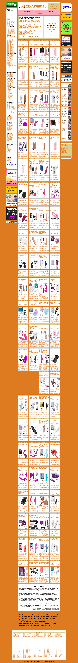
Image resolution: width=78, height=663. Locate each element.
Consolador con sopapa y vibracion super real (22, 280)
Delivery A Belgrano (37, 633)
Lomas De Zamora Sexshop (48, 636)
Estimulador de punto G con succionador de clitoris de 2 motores (34, 256)
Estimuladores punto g (10, 112)
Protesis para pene (10, 141)
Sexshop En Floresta (26, 652)
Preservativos (9, 129)
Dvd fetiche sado (9, 92)
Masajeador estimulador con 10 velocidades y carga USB (55, 114)
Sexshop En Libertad (58, 655)
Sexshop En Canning (58, 647)
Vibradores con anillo (10, 134)
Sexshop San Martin (22, 33)
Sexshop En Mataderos (16, 657)
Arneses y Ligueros (10, 55)
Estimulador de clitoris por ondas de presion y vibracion (54, 516)
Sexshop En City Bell (16, 649)
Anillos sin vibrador (10, 135)
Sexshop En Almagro (37, 644)
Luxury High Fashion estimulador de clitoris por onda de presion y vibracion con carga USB (55, 539)
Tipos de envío (54, 6)
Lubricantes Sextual (10, 25)
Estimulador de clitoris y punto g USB (43, 280)
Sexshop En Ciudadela (37, 649)
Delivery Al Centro (36, 635)
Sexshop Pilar (21, 36)
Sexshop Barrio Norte (23, 22)
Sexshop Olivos (22, 32)
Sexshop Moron (22, 29)
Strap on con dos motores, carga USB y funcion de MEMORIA (22, 469)
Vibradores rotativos (10, 50)
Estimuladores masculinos (11, 110)
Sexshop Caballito (22, 24)
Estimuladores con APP (10, 103)
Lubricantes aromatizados (11, 14)
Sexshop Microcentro (23, 23)
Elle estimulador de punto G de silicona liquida (55, 161)
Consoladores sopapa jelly (11, 32)
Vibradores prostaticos (10, 47)
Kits (7, 143)
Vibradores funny (9, 41)
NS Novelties (9, 150)
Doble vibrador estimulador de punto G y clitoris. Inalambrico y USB (44, 516)
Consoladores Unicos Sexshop (17, 633)
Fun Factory (9, 156)
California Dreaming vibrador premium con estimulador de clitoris (33, 539)
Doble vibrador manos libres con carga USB (22, 138)
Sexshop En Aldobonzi (26, 644)
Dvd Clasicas (9, 99)
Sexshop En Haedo (26, 653)
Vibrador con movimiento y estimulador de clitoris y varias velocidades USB (33, 492)
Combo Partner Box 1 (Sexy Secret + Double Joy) (23, 516)
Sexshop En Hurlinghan (37, 653)
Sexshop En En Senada (16, 651)
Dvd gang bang (9, 93)
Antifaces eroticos (9, 124)
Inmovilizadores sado (10, 82)
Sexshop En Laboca (16, 655)
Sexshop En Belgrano (47, 645)
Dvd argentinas (9, 89)
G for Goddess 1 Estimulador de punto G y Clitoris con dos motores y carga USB (54, 421)
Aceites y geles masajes (10, 11)
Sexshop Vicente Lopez (23, 35)
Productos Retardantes (10, 142)
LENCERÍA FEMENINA (64, 147)
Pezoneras (8, 131)
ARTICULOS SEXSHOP (64, 144)
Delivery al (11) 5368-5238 (12, 163)
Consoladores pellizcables (11, 30)
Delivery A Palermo (33, 5)
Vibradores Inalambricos (10, 44)
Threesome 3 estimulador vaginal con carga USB (43, 114)
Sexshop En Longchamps (27, 656)
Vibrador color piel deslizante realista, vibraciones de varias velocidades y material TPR (54, 67)
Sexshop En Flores (16, 652)
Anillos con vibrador (10, 38)
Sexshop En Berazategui (27, 646)
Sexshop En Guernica (16, 653)
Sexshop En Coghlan (58, 649)
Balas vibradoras (9, 104)
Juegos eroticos (9, 128)
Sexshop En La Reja (47, 654)
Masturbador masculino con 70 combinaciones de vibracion (23, 492)
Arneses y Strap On (10, 137)
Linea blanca (9, 84)
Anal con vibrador (9, 117)
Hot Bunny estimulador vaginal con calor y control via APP (54, 374)
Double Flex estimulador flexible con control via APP (33, 398)
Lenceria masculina (10, 76)
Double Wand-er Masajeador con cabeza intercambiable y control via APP (44, 563)
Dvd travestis (9, 101)
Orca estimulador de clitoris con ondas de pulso (23, 303)
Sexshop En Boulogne (16, 647)
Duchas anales (9, 116)
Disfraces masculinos (10, 75)
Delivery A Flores (25, 634)
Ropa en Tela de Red (10, 67)
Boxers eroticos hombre (10, 74)
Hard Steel (8, 155)
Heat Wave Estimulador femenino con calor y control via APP (22, 398)
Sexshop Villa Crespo (23, 27)
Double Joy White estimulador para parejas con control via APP (33, 279)
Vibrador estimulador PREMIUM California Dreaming (21, 539)
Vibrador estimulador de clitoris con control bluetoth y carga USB (33, 468)
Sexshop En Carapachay (16, 648)
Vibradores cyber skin (10, 40)
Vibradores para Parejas (10, 37)
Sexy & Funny (9, 154)
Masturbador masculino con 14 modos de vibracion (55, 350)
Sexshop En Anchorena (47, 644)
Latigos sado (9, 83)
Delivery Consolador (47, 635)
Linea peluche (9, 85)
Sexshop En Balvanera (16, 645)
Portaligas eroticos (10, 64)
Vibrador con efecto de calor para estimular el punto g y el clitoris (55, 398)
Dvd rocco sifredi (9, 98)
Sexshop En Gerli (47, 652)
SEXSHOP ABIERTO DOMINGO (66, 154)
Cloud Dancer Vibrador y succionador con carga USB (55, 232)
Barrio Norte (53, 11)
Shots (8, 153)
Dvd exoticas (9, 91)
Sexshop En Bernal (47, 646)
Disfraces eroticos (9, 61)
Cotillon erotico (9, 126)
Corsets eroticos (9, 60)
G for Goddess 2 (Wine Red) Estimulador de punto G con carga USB (23, 445)
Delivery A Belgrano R (47, 633)
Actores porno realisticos (10, 27)
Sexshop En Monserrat (26, 657)
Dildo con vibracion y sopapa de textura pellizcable (32, 161)
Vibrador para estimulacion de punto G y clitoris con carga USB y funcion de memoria (33, 350)
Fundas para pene (9, 139)
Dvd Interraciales (9, 96)
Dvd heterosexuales (10, 95)
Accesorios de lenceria (10, 54)
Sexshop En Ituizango (47, 653)
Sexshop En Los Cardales (38, 656)
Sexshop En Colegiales (26, 650)
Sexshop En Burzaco (37, 647)
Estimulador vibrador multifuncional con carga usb (54, 209)
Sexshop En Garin (36, 652)
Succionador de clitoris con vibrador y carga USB (23, 232)
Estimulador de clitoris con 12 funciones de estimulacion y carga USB (22, 114)
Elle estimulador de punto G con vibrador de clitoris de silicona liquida (55, 90)
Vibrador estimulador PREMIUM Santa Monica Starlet (43, 468)
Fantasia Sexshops (16, 636)
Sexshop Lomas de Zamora (24, 28)
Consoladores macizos (10, 28)
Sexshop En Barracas (37, 645)
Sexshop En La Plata (37, 654)
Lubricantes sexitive (10, 24)
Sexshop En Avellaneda (58, 644)
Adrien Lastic (9, 145)
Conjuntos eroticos (10, 59)
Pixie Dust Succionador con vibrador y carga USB (33, 303)
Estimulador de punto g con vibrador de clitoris (44, 256)
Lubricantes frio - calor (10, 16)
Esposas (8, 127)
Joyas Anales (9, 119)
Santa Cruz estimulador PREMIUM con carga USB (43, 539)
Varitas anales (9, 120)
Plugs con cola (9, 121)
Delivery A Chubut (15, 634)
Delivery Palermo (57, 635)
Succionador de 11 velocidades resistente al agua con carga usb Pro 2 (43, 327)
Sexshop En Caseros (26, 648)
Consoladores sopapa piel (11, 33)
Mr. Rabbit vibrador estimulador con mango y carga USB (43, 185)
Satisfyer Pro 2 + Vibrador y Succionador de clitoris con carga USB (44, 421)
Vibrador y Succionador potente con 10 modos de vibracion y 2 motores (22, 256)
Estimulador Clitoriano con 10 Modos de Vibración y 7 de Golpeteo (22, 327)
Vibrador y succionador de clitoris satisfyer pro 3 (33, 421)
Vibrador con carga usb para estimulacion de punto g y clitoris (34, 444)
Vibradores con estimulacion (11, 39)
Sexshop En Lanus (47, 655)
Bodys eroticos (9, 57)
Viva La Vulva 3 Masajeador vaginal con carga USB (33, 114)
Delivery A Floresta (36, 634)
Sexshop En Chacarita (58, 648)
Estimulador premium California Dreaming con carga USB (22, 563)
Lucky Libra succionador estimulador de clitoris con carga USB (54, 256)
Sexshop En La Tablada (58, 654)
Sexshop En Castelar (47, 648)
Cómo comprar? (54, 4)
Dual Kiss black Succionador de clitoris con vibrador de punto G (55, 303)
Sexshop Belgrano (22, 20)
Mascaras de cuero (10, 86)
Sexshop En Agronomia (16, 644)
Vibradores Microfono (10, 49)
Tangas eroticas (9, 68)
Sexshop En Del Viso (47, 650)
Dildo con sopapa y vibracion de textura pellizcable (42, 232)
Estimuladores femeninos (11, 109)
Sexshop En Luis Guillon (48, 656)
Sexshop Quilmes (64, 113)
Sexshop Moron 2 (64, 135)
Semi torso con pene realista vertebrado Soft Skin (44, 492)
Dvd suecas (8, 100)
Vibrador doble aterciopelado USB (53, 280)
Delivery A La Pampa (47, 634)
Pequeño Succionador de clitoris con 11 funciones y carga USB (22, 185)
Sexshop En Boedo (58, 646)
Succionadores (9, 105)
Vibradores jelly (9, 42)
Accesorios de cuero (10, 79)
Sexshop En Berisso (37, 646)
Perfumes (8, 23)
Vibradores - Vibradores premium (23, 40)
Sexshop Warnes (22, 34)
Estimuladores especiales (11, 108)
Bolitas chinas (9, 136)
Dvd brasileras (9, 90)
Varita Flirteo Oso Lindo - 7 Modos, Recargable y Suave (23, 43)
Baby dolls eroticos (10, 56)
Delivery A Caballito (58, 633)
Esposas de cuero (9, 81)
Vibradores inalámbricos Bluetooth (12, 36)
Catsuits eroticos (9, 58)
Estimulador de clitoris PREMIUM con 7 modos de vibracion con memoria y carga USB (44, 398)
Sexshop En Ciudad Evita (27, 649)
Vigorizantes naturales (10, 132)
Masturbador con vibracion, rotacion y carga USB (33, 563)
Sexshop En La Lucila (26, 654)
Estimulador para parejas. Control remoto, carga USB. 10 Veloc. (55, 469)
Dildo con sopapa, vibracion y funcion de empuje (33, 209)
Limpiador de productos (10, 12)
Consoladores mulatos (10, 29)
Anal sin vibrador (9, 118)
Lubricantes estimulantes (10, 15)
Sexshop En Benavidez (16, 646)
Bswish (8, 148)
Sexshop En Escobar (26, 651)
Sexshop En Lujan (57, 656)
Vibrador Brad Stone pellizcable (42, 138)
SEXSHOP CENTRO (64, 151)
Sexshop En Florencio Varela (59, 651)
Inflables (8, 140)
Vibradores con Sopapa (10, 51)
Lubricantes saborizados (10, 22)
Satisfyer (8, 152)
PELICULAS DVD (63, 150)
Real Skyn (8, 20)
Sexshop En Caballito (47, 647)
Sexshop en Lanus (36, 655)
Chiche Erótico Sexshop (26, 633)
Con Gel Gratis (9, 158)
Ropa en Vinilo (9, 66)
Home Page (19, 39)
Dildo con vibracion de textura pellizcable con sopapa (43, 209)
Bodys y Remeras (9, 73)
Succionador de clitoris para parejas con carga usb (23, 421)
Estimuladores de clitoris (10, 106)
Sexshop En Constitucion (37, 650)
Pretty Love (8, 151)
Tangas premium (9, 69)
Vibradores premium (10, 46)
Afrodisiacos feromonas (10, 125)
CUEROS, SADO (63, 149)
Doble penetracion (9, 138)
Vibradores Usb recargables (11, 52)
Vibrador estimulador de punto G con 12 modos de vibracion (33, 232)
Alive (7, 146)
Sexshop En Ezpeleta (47, 651)
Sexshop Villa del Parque (64, 110)
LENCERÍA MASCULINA (64, 148)
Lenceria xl (8, 62)
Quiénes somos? (54, 8)
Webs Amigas (39, 632)
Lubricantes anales (10, 13)
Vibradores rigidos (9, 45)
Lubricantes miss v (10, 21)
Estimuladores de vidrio (10, 107)
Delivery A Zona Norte (26, 635)
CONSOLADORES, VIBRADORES (64, 146)
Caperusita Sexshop (37, 648)
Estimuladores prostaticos (11, 111)
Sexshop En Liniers (16, 656)
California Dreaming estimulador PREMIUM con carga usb (44, 444)
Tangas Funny (9, 70)
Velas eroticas (9, 130)
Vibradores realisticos (10, 48)
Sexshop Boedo (22, 25)
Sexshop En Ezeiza (37, 651)
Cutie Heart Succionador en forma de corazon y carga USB (44, 303)
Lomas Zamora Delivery (58, 636)
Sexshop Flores (22, 26)
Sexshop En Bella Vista (58, 645)
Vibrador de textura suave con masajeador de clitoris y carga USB (55, 327)
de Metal (8, 113)
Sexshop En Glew (57, 652)
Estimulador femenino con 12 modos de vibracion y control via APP (22, 350)
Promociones (9, 160)
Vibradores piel (9, 43)
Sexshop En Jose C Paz (58, 653)
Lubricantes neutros (10, 17)
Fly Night (8, 19)
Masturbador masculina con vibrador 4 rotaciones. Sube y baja (33, 515)
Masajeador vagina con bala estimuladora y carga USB (55, 445)
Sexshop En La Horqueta (16, 654)
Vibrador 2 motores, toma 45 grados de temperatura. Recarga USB (44, 350)
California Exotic (9, 149)
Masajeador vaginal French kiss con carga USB (33, 185)
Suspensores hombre (10, 77)
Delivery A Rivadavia (16, 635)
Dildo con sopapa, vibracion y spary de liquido (44, 43)
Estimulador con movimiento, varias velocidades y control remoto (54, 185)
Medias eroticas (9, 63)
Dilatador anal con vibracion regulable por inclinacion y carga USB (44, 67)
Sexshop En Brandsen (26, 647)
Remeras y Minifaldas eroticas (11, 65)
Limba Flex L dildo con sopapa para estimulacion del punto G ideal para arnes (44, 90)
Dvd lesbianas (9, 97)
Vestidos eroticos (9, 71)
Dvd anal (8, 88)
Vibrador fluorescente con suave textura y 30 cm (33, 43)
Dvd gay (8, 94)
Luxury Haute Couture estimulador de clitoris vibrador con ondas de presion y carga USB (54, 492)
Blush (8, 147)
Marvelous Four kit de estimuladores (54, 563)
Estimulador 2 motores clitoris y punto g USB (43, 374)
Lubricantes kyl (9, 18)
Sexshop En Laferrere (26, 655)
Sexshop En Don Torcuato (59, 650)
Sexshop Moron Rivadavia (24, 30)
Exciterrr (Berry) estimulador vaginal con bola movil (22, 209)
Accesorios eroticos (10, 123)
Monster (8, 34)
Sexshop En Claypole (47, 649)
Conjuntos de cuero (10, 80)
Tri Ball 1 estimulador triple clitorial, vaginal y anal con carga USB (44, 161)
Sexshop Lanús (22, 31)
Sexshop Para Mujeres (64, 129)
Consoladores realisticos (10, 31)
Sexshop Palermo (22, 21)
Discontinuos (9, 159)
